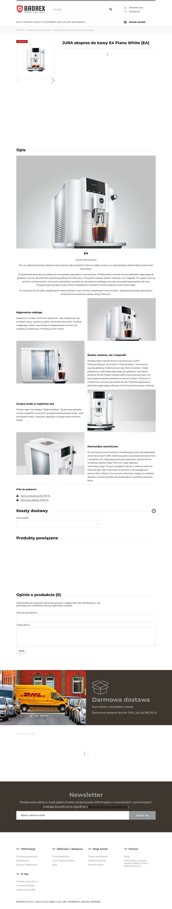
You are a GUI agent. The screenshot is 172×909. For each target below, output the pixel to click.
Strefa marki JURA (25, 889)
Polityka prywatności (27, 856)
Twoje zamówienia (97, 856)
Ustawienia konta (97, 860)
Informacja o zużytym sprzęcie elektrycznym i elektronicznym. (136, 863)
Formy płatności (60, 856)
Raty (54, 864)
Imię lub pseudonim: (27, 612)
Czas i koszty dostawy (63, 860)
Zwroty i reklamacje (26, 864)
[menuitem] (19, 21)
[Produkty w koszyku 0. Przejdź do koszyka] (137, 22)
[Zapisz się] (142, 815)
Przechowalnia (95, 864)
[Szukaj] (110, 9)
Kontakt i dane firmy (27, 881)
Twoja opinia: (23, 624)
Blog (126, 856)
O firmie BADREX (25, 885)
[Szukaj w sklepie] (79, 9)
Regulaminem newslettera (108, 806)
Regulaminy (22, 860)
